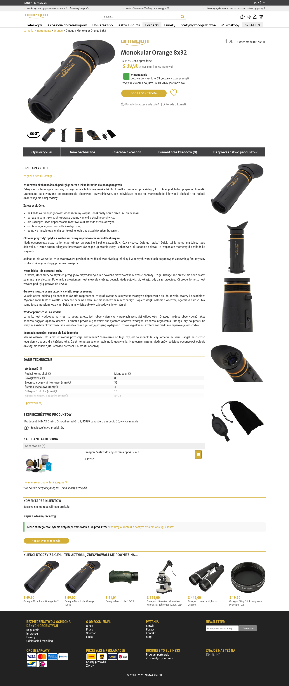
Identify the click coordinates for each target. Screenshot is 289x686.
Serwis (150, 626)
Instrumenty (43, 30)
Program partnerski (158, 654)
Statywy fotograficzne (198, 25)
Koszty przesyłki (96, 662)
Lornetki (152, 25)
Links (89, 637)
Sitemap (91, 633)
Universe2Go (102, 25)
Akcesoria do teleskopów (67, 25)
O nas (89, 626)
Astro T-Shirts (129, 25)
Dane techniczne (82, 152)
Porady (150, 629)
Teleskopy (34, 25)
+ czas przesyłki (180, 78)
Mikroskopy (230, 25)
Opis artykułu (41, 152)
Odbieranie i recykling (39, 641)
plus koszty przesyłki (160, 67)
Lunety (169, 25)
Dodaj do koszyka (144, 93)
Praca (89, 629)
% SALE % (252, 25)
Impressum (33, 633)
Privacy (30, 637)
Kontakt (151, 633)
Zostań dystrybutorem (159, 658)
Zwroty (90, 665)
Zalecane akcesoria (127, 152)
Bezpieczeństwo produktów (235, 152)
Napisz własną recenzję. (46, 541)
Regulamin (32, 630)
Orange (58, 30)
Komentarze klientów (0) (177, 152)
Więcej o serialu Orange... (39, 176)
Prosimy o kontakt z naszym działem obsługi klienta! (141, 527)
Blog (149, 637)
